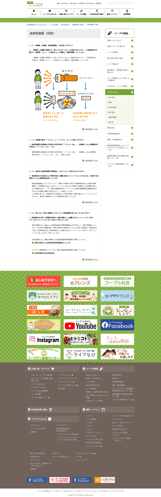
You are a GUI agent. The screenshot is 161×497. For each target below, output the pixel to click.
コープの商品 (54, 24)
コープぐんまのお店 (38, 384)
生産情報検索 (113, 134)
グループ (89, 426)
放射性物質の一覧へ (92, 129)
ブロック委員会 (91, 419)
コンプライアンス (62, 425)
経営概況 (33, 432)
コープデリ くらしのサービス (67, 378)
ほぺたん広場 (90, 436)
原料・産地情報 (114, 140)
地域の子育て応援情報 (93, 443)
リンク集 (78, 457)
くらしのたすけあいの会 (94, 439)
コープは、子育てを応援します (122, 416)
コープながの (103, 491)
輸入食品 (112, 112)
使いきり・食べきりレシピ (121, 422)
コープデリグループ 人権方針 (67, 434)
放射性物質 (112, 117)
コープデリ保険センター (40, 397)
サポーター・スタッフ (93, 432)
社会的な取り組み (39, 409)
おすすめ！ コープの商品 (117, 86)
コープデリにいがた (117, 491)
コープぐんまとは (39, 419)
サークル (89, 429)
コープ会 (89, 422)
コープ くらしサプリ (94, 446)
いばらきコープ (68, 491)
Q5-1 (68, 155)
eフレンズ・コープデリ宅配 (41, 375)
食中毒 (111, 122)
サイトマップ (34, 460)
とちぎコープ (80, 491)
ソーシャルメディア (82, 460)
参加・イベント (93, 409)
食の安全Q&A (65, 24)
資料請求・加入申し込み (86, 3)
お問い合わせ (73, 3)
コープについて (35, 425)
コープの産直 (112, 52)
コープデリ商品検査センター (118, 165)
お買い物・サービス (40, 369)
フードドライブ (117, 419)
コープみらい (56, 491)
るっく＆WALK (117, 426)
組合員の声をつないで (119, 429)
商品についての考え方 (116, 46)
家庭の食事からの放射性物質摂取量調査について (53, 243)
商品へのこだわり (114, 40)
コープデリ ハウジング (66, 382)
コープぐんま (92, 491)
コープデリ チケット (65, 375)
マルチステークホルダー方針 (85, 453)
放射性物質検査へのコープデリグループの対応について (118, 148)
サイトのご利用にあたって (62, 457)
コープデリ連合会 (43, 491)
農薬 (110, 102)
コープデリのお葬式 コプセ (67, 385)
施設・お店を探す (62, 3)
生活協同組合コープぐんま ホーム (37, 24)
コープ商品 (112, 64)
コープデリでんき (38, 387)
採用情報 (98, 3)
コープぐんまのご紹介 (37, 428)
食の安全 (112, 97)
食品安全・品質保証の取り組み (118, 71)
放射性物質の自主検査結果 (45, 253)
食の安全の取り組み (115, 58)
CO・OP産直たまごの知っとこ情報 (118, 79)
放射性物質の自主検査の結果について (118, 157)
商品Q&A (111, 128)
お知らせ (56, 453)
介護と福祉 (61, 388)
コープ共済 (36, 394)
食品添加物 (112, 107)
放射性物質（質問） (78, 24)
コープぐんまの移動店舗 (39, 391)
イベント (89, 416)
